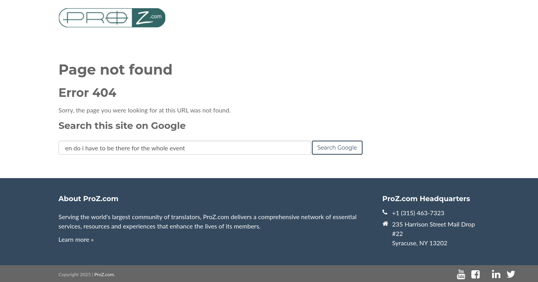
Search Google (337, 147)
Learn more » (76, 239)
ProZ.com (104, 274)
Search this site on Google (122, 125)
